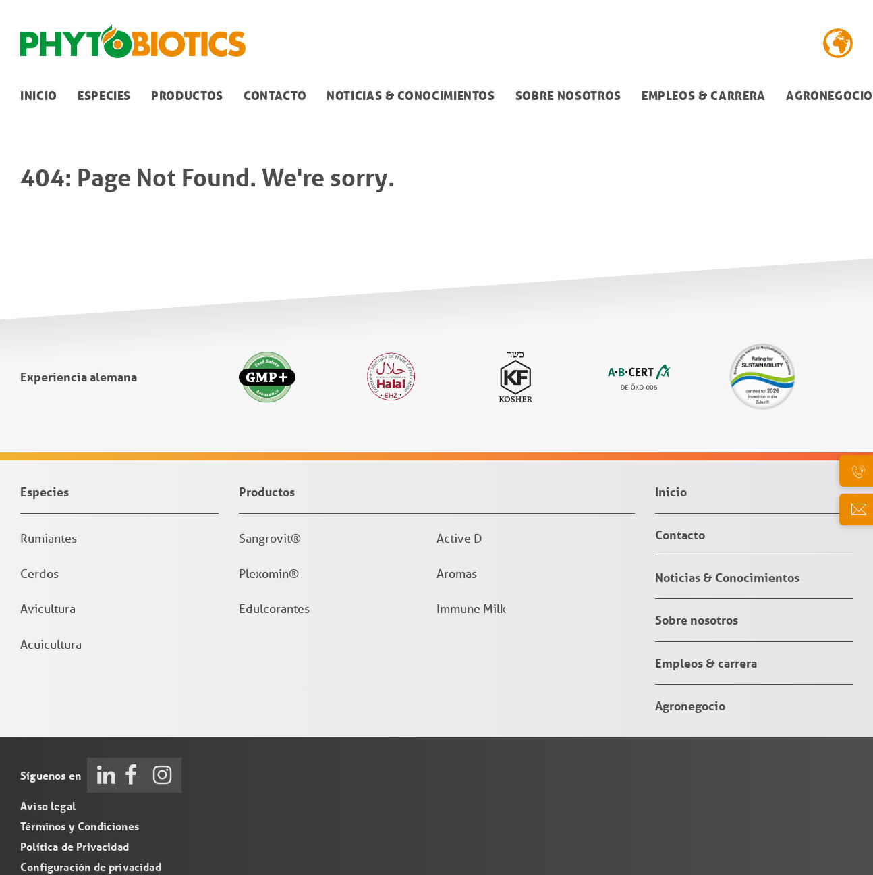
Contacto (275, 95)
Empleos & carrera (704, 95)
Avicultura (48, 608)
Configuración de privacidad (90, 866)
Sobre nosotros (568, 95)
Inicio (38, 95)
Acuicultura (51, 644)
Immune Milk (471, 608)
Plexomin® (269, 573)
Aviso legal (48, 806)
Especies (104, 95)
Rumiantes (48, 538)
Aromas (456, 573)
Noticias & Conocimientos (411, 95)
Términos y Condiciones (79, 826)
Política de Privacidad (74, 846)
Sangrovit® (270, 538)
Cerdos (39, 573)
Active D (459, 538)
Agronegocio (690, 705)
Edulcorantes (274, 608)
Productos (187, 95)
